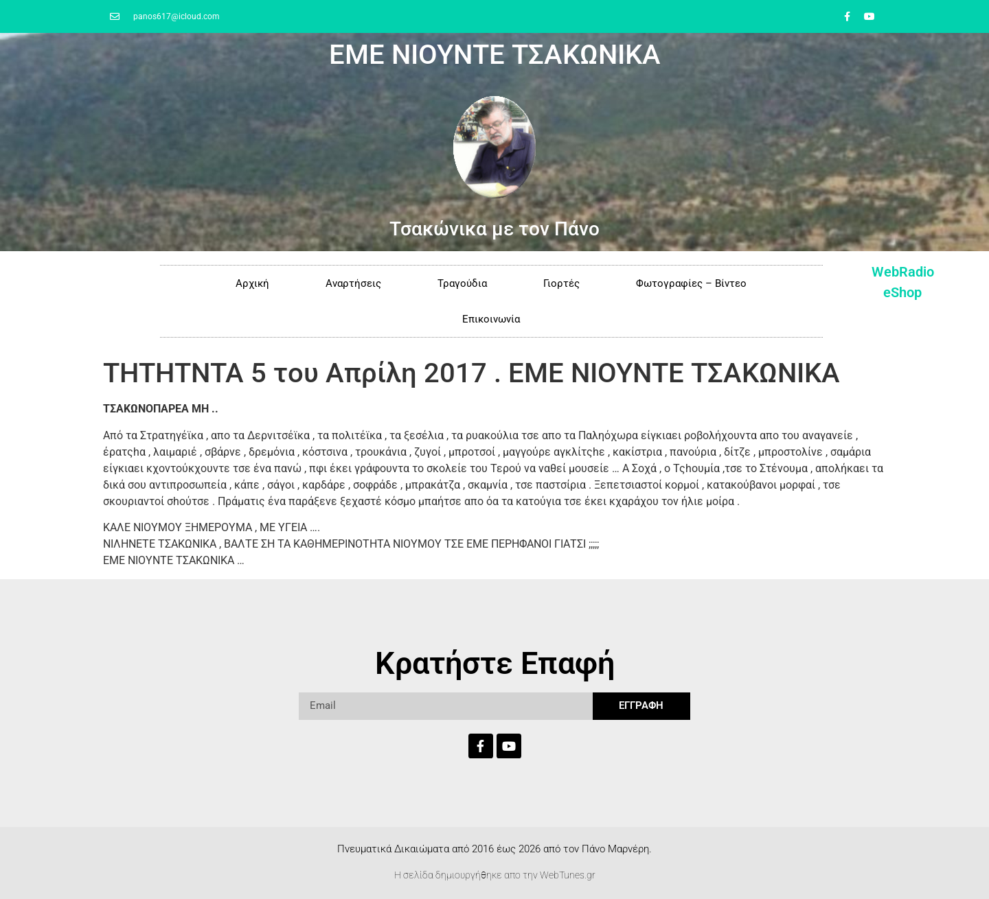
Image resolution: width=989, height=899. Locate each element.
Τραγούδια (462, 283)
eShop (902, 292)
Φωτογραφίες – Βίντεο (691, 283)
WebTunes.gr (567, 874)
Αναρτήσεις (353, 283)
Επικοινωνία (491, 319)
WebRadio (903, 272)
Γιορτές (561, 283)
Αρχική (252, 283)
